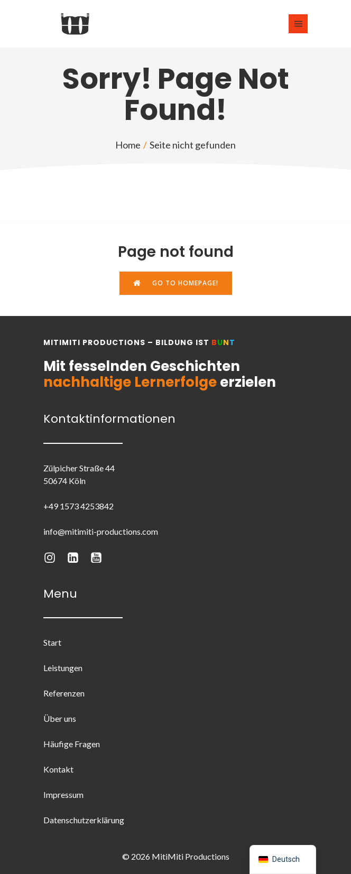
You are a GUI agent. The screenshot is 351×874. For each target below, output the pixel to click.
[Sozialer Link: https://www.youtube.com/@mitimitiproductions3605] (101, 557)
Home (128, 145)
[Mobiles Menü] (298, 23)
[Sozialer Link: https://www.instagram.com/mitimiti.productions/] (55, 557)
